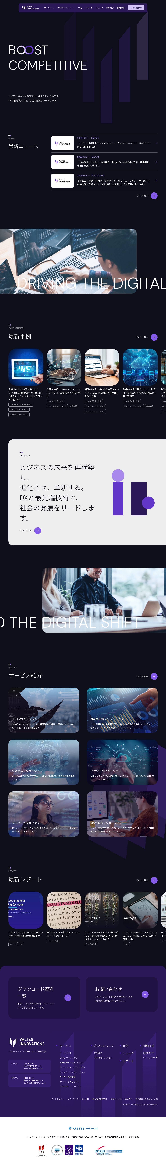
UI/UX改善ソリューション (71, 1086)
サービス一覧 (66, 1053)
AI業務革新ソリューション (71, 1062)
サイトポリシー (57, 1099)
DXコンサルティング (69, 1058)
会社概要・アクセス (103, 1058)
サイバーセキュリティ (69, 1082)
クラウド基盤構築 (67, 1077)
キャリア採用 (150, 1058)
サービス (49, 7)
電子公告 (85, 1099)
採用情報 (120, 8)
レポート (89, 8)
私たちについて (66, 7)
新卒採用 (148, 1053)
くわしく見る (147, 195)
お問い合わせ (136, 8)
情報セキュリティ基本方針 (121, 1099)
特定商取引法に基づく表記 (147, 1099)
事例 (80, 8)
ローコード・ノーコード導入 (72, 1067)
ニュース (99, 8)
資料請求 (110, 8)
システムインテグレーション (72, 1072)
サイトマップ (72, 1099)
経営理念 (98, 1053)
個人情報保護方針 (99, 1099)
